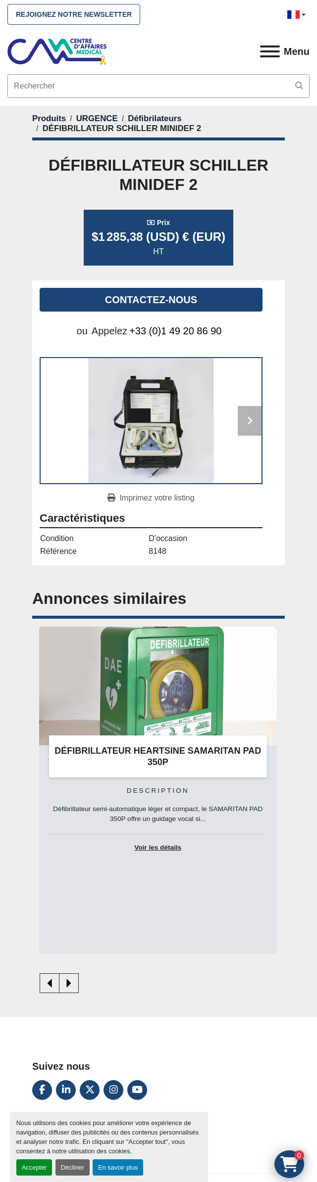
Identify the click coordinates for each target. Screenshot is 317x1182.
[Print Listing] (151, 498)
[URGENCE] (97, 118)
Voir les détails (157, 847)
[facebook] (42, 1090)
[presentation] (49, 983)
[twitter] (90, 1090)
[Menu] (270, 51)
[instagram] (113, 1090)
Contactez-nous (151, 299)
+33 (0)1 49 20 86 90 (175, 330)
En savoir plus (118, 1167)
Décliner (72, 1167)
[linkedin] (66, 1090)
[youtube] (137, 1090)
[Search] (158, 86)
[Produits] (49, 118)
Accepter (34, 1167)
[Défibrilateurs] (154, 118)
